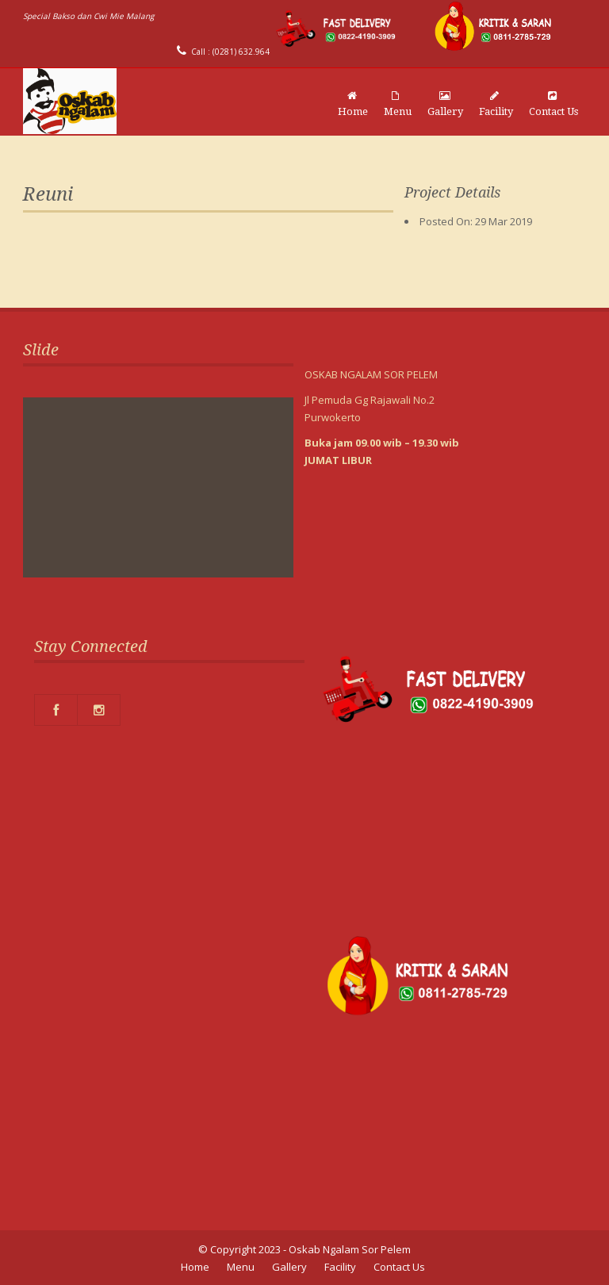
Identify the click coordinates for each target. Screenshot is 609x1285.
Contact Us (553, 103)
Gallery (445, 103)
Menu (398, 103)
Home (353, 103)
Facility (496, 103)
